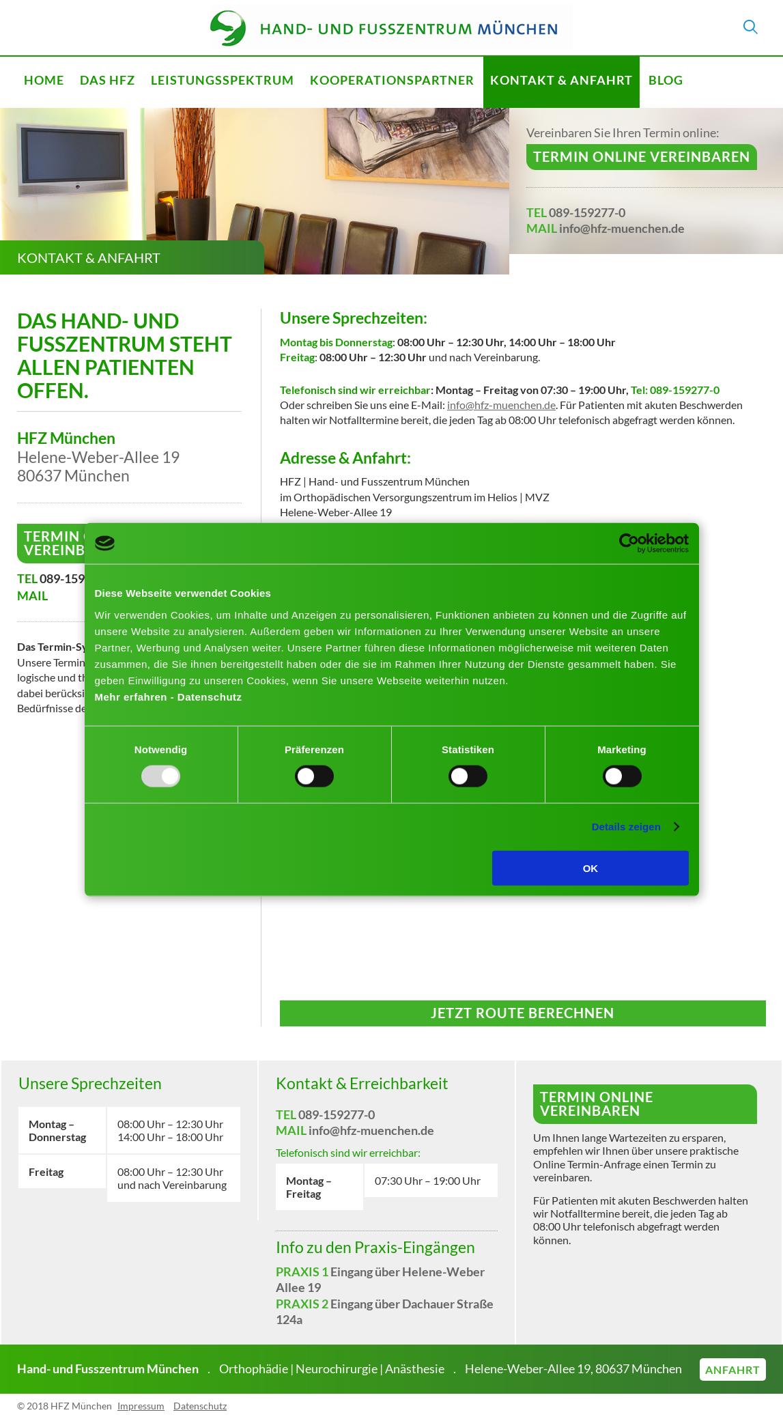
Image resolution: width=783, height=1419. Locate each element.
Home (44, 80)
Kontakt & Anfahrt (561, 80)
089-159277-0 (587, 212)
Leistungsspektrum (222, 80)
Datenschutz (200, 1405)
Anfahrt (732, 1369)
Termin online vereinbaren (641, 156)
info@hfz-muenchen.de (622, 228)
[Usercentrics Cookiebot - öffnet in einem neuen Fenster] (629, 543)
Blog (666, 80)
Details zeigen (626, 826)
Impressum (141, 1405)
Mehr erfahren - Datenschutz (168, 696)
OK (591, 867)
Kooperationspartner (392, 80)
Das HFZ (107, 80)
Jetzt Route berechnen (522, 1012)
